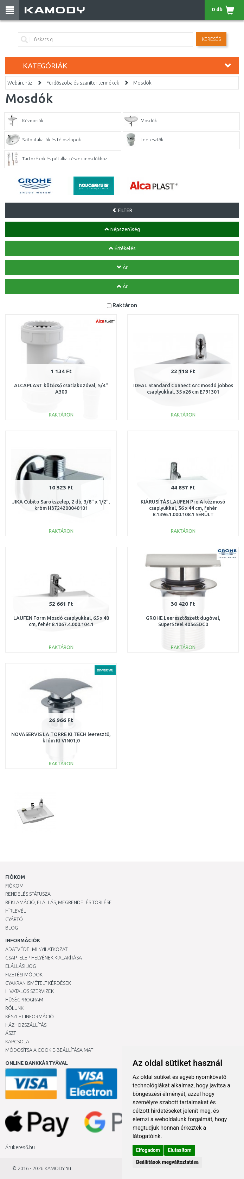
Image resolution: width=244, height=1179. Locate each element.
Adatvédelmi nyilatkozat (36, 949)
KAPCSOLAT (18, 1041)
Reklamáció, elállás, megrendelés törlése (58, 902)
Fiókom (14, 886)
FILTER (122, 210)
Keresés (211, 39)
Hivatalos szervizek (29, 991)
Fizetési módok (24, 974)
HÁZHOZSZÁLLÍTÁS (25, 1025)
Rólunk (14, 1008)
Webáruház (19, 83)
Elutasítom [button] (179, 1150)
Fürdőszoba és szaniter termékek (82, 83)
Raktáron (125, 305)
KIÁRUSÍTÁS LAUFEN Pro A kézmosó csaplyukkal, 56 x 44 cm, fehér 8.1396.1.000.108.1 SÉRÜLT (183, 508)
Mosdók (142, 83)
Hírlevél (15, 911)
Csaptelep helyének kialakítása (43, 958)
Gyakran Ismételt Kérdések (38, 983)
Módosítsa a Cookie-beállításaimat (49, 1050)
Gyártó (14, 919)
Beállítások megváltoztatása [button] (167, 1162)
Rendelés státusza (28, 894)
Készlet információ (29, 1016)
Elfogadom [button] (148, 1150)
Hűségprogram (24, 999)
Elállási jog (20, 966)
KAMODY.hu (58, 1168)
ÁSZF (10, 1033)
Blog (11, 928)
